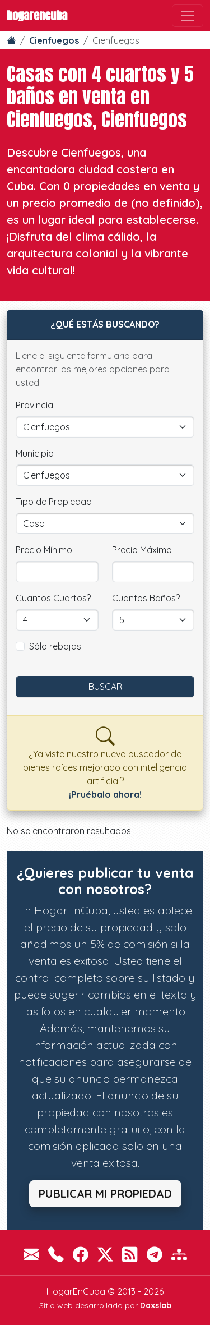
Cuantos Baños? (146, 598)
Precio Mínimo (44, 549)
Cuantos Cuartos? (53, 598)
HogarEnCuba (37, 15)
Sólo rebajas (55, 646)
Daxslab (155, 1305)
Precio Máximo (142, 549)
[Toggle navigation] (187, 15)
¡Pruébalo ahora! (105, 794)
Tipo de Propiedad (54, 501)
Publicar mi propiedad (105, 1193)
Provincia (34, 405)
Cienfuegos (54, 40)
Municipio (35, 453)
